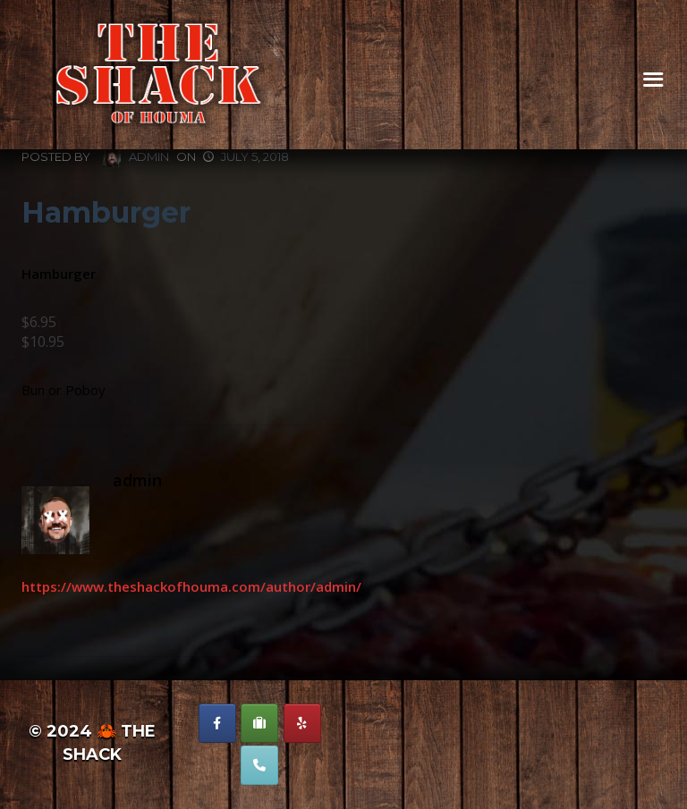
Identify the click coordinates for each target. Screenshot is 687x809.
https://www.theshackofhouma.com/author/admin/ (191, 586)
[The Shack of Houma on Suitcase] (259, 723)
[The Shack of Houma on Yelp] (302, 723)
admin (136, 157)
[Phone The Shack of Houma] (259, 765)
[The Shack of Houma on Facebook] (217, 723)
